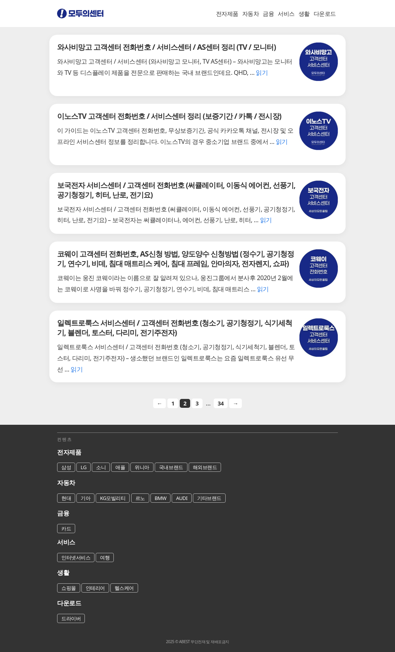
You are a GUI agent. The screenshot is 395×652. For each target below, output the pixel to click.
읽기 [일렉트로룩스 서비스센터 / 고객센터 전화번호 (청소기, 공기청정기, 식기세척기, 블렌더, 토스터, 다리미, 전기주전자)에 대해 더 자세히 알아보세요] (77, 369)
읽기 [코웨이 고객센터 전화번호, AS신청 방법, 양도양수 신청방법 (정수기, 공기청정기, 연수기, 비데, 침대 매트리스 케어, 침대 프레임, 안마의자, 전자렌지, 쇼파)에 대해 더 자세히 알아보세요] (263, 289)
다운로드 (325, 13)
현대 (66, 498)
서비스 (286, 13)
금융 (268, 13)
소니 (101, 467)
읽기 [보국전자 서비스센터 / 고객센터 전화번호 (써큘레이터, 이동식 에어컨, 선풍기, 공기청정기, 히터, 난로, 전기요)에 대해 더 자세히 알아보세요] (266, 220)
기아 (85, 498)
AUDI (181, 498)
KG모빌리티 (112, 498)
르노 (140, 498)
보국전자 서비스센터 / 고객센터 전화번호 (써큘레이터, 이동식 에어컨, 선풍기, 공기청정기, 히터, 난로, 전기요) (176, 190)
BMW (161, 498)
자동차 (250, 13)
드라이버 (71, 618)
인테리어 (95, 587)
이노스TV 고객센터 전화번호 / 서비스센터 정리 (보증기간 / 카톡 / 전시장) (169, 116)
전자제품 (227, 13)
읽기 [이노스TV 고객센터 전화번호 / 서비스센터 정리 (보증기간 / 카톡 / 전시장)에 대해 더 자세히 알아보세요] (282, 141)
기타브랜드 (209, 498)
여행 (105, 557)
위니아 (142, 467)
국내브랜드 (171, 467)
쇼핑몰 (68, 587)
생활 (304, 13)
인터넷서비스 (75, 557)
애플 (120, 467)
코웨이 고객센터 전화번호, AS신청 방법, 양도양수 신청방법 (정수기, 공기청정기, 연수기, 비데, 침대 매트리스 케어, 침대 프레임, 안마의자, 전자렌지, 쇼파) (175, 258)
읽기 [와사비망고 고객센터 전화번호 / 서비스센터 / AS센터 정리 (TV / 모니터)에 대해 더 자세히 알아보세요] (262, 72)
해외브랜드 (205, 467)
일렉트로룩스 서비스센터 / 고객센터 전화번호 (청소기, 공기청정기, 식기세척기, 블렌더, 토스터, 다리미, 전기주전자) (174, 328)
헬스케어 (124, 587)
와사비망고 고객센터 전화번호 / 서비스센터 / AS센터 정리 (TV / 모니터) (166, 47)
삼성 (66, 467)
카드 (66, 528)
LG (83, 467)
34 (220, 403)
